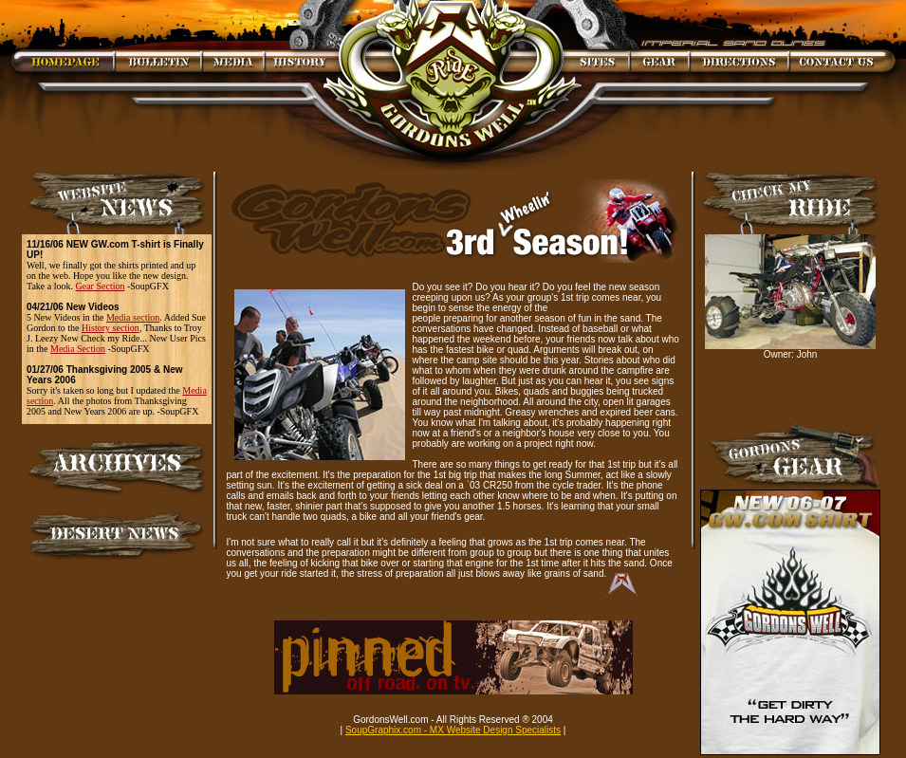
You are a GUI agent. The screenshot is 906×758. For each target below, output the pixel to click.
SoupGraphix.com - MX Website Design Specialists (453, 730)
